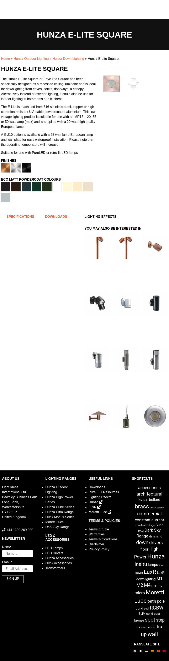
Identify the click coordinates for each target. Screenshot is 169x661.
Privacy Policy (99, 549)
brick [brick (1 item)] (152, 507)
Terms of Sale (99, 529)
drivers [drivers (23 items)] (156, 542)
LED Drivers (54, 553)
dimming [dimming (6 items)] (155, 536)
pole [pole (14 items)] (161, 601)
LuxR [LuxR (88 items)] (150, 572)
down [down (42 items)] (142, 542)
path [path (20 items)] (151, 601)
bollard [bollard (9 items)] (154, 500)
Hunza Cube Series (59, 507)
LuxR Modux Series (59, 517)
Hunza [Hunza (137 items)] (156, 556)
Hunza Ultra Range (59, 512)
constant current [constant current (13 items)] (149, 520)
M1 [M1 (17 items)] (160, 578)
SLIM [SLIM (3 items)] (142, 613)
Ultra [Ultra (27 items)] (157, 626)
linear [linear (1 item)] (161, 565)
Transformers (55, 568)
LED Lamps (54, 548)
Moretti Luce (54, 522)
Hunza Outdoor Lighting (31, 58)
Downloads (97, 487)
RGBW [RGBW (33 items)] (156, 608)
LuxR (95, 507)
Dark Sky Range (57, 527)
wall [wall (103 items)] (153, 634)
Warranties (97, 534)
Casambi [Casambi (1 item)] (159, 507)
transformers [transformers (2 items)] (144, 627)
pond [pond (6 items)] (139, 608)
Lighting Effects (100, 497)
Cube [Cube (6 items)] (159, 525)
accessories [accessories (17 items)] (149, 487)
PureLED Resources (104, 492)
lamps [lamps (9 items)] (153, 565)
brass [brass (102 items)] (142, 506)
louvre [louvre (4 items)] (138, 573)
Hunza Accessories (59, 558)
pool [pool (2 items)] (146, 608)
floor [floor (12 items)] (145, 549)
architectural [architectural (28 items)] (150, 494)
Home (5, 58)
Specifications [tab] (20, 216)
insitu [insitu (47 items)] (140, 564)
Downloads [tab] (56, 216)
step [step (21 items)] (160, 620)
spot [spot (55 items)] (150, 620)
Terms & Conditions (103, 539)
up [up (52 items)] (144, 634)
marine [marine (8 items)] (156, 585)
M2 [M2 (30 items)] (139, 585)
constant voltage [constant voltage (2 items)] (145, 525)
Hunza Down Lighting (68, 58)
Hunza (96, 502)
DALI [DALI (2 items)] (141, 530)
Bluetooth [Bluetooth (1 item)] (143, 500)
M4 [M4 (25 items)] (147, 585)
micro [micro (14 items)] (139, 593)
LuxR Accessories (58, 563)
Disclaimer (96, 544)
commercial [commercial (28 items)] (149, 513)
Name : (7, 547)
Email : (7, 562)
